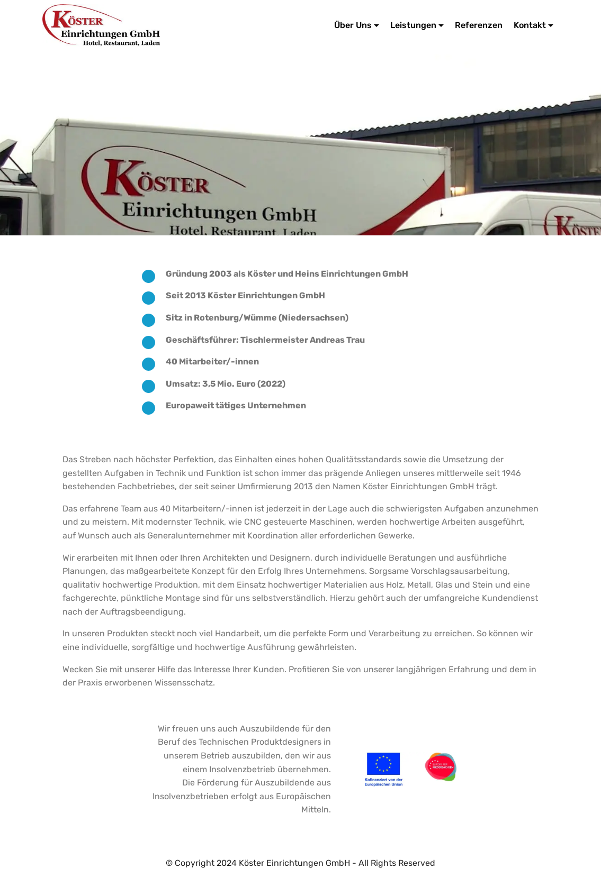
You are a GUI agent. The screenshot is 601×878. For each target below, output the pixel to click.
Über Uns (353, 25)
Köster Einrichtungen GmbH (225, 25)
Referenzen (479, 25)
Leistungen (413, 25)
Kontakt (530, 25)
